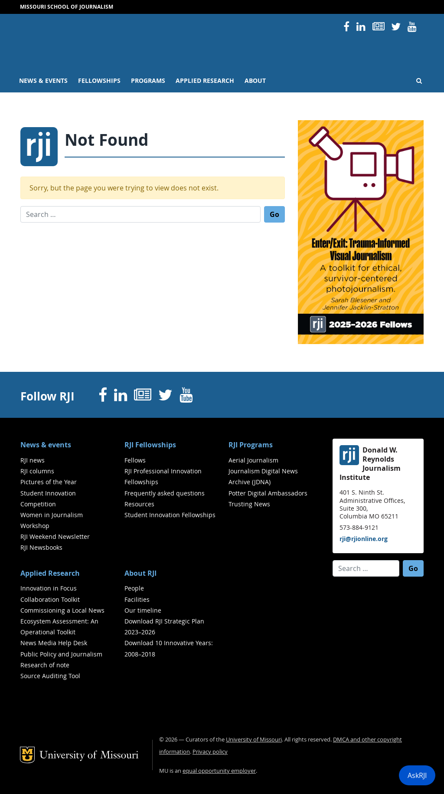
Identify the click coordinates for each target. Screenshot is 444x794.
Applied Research (205, 80)
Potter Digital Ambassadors (268, 493)
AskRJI (417, 775)
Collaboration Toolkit (50, 599)
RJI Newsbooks (41, 547)
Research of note (44, 665)
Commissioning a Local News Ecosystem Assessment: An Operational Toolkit (62, 621)
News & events (43, 80)
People (134, 588)
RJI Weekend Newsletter (55, 536)
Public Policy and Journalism (61, 654)
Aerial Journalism (253, 460)
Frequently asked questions (164, 493)
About (255, 80)
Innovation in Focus (48, 588)
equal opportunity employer (219, 770)
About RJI (140, 573)
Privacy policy (210, 751)
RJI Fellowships (150, 444)
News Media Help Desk (53, 643)
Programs (148, 80)
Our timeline (142, 610)
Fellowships (99, 80)
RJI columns (37, 471)
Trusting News (249, 504)
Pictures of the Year (48, 482)
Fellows (135, 460)
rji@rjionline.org (364, 539)
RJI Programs (251, 444)
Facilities (137, 599)
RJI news (32, 460)
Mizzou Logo (34, 37)
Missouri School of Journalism (66, 6)
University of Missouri (110, 61)
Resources (139, 504)
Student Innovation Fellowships (169, 515)
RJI (185, 38)
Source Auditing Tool (50, 676)
